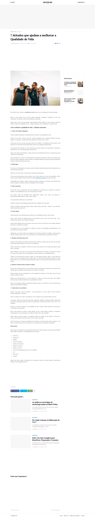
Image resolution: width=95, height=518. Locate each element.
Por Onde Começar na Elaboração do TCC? (46, 421)
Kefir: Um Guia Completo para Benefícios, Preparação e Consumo (45, 439)
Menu (13, 2)
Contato (83, 515)
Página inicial (13, 31)
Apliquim (47, 2)
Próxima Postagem (55, 510)
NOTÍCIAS (19, 31)
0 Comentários (32, 43)
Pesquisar (80, 2)
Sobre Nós (66, 515)
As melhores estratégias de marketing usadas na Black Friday (45, 403)
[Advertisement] (48, 16)
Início (61, 515)
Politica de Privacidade (75, 515)
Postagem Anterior (15, 510)
